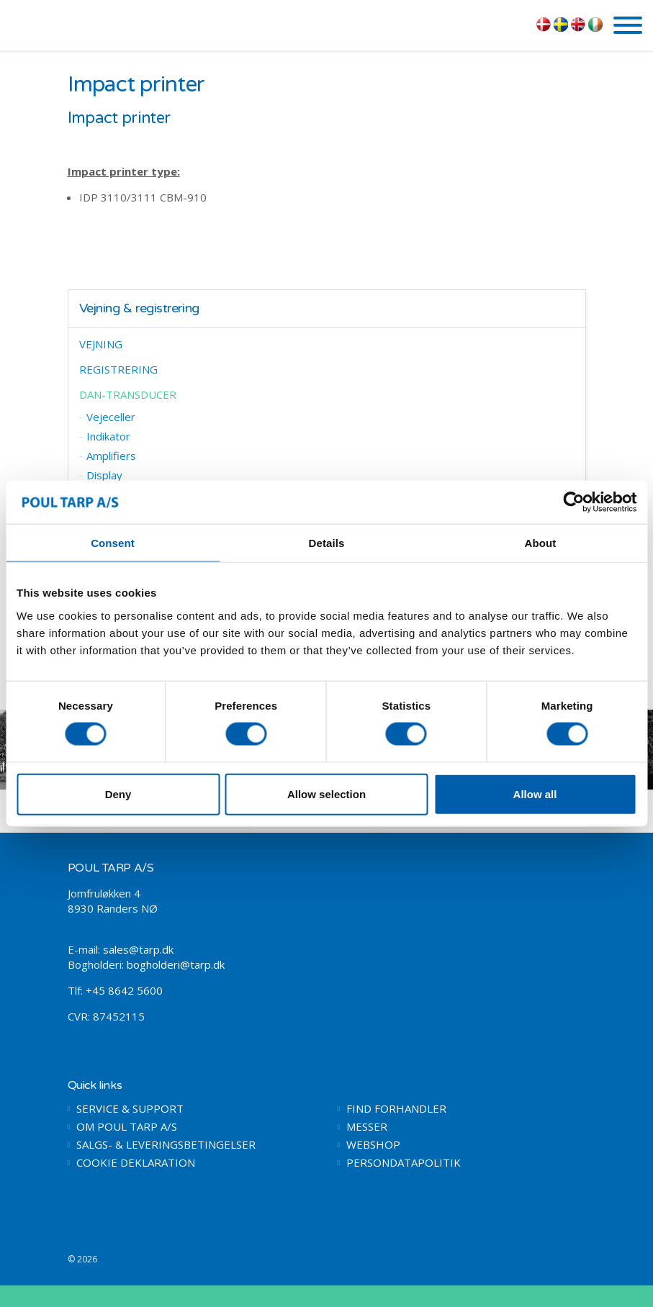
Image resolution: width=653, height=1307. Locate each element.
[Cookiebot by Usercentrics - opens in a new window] (573, 502)
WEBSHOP (373, 1144)
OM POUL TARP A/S (126, 1126)
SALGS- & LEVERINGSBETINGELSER (166, 1144)
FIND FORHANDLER (396, 1108)
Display (104, 475)
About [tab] (541, 543)
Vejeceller (110, 417)
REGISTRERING (118, 369)
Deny (118, 793)
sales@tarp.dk (138, 949)
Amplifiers (111, 455)
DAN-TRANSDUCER (127, 394)
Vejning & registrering (139, 308)
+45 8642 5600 (124, 990)
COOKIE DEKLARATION (135, 1162)
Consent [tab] (113, 543)
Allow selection (326, 793)
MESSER (366, 1126)
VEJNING (100, 344)
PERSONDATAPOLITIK (403, 1162)
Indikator (108, 436)
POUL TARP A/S (86, 24)
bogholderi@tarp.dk (176, 964)
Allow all (535, 793)
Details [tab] (327, 543)
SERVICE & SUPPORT (130, 1108)
